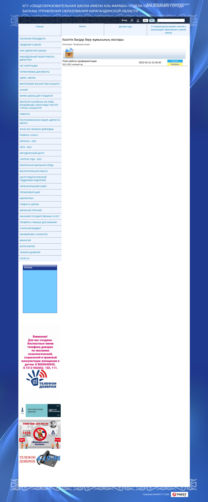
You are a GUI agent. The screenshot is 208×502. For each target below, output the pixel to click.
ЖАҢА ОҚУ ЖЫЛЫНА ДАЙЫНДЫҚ (37, 129)
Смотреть (175, 64)
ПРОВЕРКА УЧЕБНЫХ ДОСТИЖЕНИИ (38, 222)
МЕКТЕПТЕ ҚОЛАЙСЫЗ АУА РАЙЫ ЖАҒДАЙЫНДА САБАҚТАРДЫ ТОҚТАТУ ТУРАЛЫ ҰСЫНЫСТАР (39, 105)
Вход (124, 20)
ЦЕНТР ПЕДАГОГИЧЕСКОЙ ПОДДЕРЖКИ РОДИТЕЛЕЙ (33, 179)
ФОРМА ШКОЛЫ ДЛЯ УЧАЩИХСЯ (36, 96)
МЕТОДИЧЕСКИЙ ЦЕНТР (32, 153)
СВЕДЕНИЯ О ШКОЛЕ (30, 45)
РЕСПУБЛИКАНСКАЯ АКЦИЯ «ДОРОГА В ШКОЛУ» (40, 121)
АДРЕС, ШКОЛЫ (28, 78)
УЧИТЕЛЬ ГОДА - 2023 (30, 159)
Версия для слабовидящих (171, 4)
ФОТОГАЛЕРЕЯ (27, 246)
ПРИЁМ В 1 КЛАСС (29, 135)
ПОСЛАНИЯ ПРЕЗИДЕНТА (33, 39)
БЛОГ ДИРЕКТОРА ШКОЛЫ (33, 51)
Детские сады (125, 26)
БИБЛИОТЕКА (27, 198)
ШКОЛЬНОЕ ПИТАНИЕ (31, 210)
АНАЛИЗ (24, 90)
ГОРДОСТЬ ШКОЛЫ (29, 204)
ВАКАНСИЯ (25, 240)
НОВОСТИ (25, 114)
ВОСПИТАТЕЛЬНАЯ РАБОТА (34, 171)
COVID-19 (24, 258)
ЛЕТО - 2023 (26, 147)
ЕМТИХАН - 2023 (28, 141)
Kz (145, 20)
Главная (40, 26)
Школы (82, 26)
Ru (152, 20)
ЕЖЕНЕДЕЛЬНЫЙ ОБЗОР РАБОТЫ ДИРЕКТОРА (37, 58)
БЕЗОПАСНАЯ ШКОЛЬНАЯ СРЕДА (37, 165)
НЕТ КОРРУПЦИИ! (29, 66)
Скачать (175, 61)
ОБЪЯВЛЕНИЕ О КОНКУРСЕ (34, 234)
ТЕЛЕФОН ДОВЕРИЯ (30, 252)
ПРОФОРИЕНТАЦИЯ (30, 192)
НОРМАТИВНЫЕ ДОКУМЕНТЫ (35, 72)
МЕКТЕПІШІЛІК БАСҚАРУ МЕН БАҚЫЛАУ (40, 84)
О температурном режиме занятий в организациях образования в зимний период (168, 29)
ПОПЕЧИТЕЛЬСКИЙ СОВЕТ (33, 186)
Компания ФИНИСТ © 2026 (156, 494)
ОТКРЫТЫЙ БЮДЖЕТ (30, 228)
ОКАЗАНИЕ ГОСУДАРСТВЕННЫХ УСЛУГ (39, 216)
